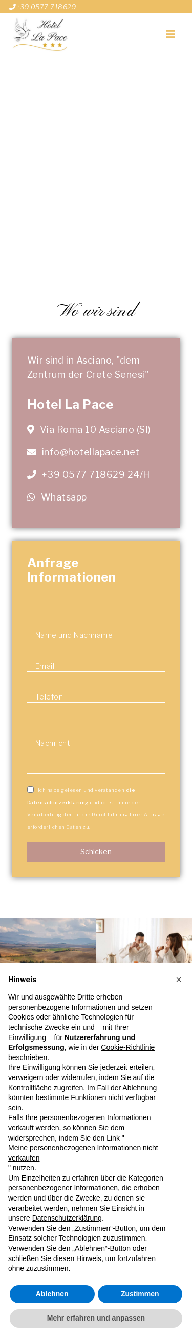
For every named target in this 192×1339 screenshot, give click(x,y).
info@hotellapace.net (89, 452)
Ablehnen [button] (52, 1294)
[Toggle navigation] (170, 34)
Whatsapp (64, 497)
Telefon (49, 697)
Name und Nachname (74, 635)
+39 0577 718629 (42, 7)
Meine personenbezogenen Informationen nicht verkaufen (83, 1153)
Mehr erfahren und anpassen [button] (96, 1318)
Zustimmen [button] (140, 1294)
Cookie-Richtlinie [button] (128, 1047)
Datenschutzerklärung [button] (67, 1218)
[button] (178, 979)
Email (45, 666)
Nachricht (53, 743)
